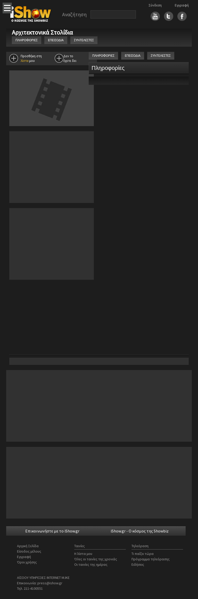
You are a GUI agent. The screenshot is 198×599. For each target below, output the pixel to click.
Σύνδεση (155, 5)
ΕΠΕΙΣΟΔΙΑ (56, 40)
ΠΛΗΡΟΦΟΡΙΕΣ (26, 40)
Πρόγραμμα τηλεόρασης (150, 559)
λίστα (24, 61)
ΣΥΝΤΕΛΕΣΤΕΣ (84, 40)
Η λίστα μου (83, 553)
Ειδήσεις (137, 564)
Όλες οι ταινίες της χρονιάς (95, 559)
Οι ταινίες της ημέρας (91, 564)
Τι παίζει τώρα (142, 553)
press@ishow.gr (49, 583)
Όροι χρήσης (27, 562)
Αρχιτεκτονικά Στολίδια (43, 32)
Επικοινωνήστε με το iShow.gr (52, 531)
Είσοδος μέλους (29, 551)
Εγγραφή (182, 5)
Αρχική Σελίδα (28, 546)
